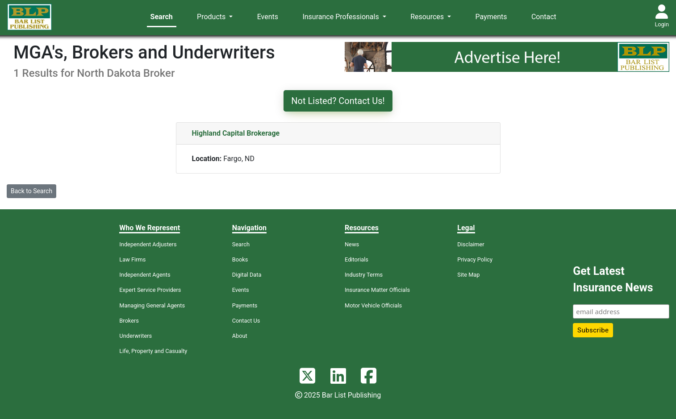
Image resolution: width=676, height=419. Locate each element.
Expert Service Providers (150, 289)
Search (161, 16)
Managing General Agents (152, 305)
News (352, 244)
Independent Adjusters (147, 244)
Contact (543, 16)
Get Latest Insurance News (613, 280)
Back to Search (31, 191)
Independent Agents (144, 274)
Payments (491, 16)
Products (212, 16)
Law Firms (132, 259)
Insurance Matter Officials (377, 289)
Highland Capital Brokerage (236, 133)
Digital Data (247, 274)
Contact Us (246, 320)
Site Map (468, 274)
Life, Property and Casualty (153, 351)
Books (240, 259)
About (239, 335)
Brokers (129, 320)
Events (267, 16)
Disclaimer (470, 244)
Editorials (356, 259)
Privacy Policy (474, 259)
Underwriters (135, 335)
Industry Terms (364, 274)
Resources (428, 16)
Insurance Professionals (341, 16)
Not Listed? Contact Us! (337, 100)
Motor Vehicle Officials (373, 305)
